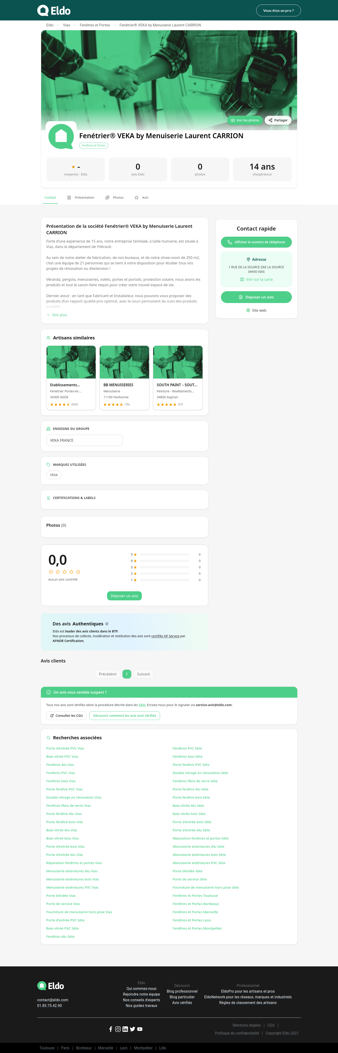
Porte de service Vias (63, 903)
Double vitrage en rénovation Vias (73, 797)
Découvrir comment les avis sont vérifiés (124, 715)
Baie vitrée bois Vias (62, 838)
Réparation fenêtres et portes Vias (74, 862)
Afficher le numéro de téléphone (256, 242)
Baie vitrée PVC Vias (62, 756)
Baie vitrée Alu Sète (188, 805)
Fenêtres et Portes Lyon (192, 920)
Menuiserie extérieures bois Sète (199, 854)
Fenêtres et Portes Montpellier (197, 928)
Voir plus (56, 314)
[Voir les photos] (245, 120)
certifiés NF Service (165, 636)
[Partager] (278, 120)
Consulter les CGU (66, 715)
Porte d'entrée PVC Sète (65, 920)
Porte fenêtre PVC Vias (64, 789)
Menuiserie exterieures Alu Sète (199, 846)
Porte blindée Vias (61, 895)
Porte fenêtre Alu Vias (64, 813)
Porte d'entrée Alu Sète (191, 830)
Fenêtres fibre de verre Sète (195, 781)
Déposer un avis (256, 297)
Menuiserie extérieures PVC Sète (199, 862)
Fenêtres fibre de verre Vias (68, 805)
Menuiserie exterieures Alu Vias (72, 871)
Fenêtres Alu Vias (60, 764)
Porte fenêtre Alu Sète (191, 789)
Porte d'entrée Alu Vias (64, 854)
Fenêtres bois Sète (188, 756)
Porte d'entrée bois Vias (65, 846)
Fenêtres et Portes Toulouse (195, 895)
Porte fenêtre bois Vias (64, 822)
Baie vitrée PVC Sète (62, 928)
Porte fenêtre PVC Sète (191, 764)
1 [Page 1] (127, 674)
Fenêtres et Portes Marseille (195, 912)
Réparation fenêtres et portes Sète (201, 838)
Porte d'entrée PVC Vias (65, 748)
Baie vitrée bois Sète (189, 813)
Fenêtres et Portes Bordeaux (196, 903)
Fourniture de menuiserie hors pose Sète (206, 887)
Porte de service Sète (190, 879)
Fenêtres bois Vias (61, 781)
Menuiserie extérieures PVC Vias (72, 887)
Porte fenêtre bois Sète (191, 797)
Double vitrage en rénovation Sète (200, 772)
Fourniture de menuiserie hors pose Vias (79, 912)
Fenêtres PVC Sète (187, 748)
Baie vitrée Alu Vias (61, 830)
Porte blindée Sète (188, 871)
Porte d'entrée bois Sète (192, 822)
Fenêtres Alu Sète (60, 936)
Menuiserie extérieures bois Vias (72, 879)
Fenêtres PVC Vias (60, 772)
